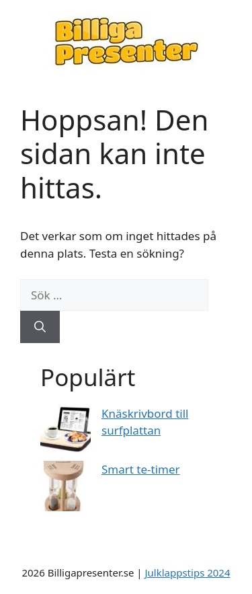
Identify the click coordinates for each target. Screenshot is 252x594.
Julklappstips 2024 (187, 572)
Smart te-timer (140, 469)
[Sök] (40, 327)
